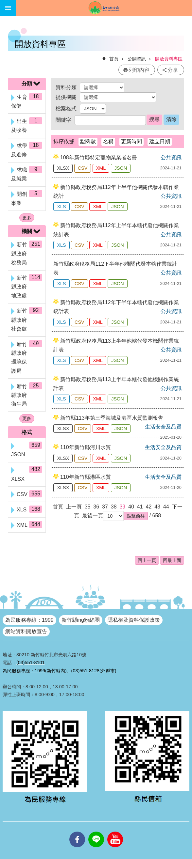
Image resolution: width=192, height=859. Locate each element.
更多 (26, 217)
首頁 (113, 58)
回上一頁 (147, 560)
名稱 (108, 141)
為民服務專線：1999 (29, 620)
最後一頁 (92, 515)
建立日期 (159, 141)
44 (166, 506)
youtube (115, 831)
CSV (83, 168)
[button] (136, 516)
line (96, 831)
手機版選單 (8, 8)
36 (96, 506)
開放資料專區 (169, 58)
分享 (172, 70)
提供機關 (66, 97)
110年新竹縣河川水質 (85, 447)
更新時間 (131, 141)
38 (114, 506)
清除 (171, 119)
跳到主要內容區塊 (3, 3)
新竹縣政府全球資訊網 (104, 8)
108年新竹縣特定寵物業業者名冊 (98, 157)
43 (157, 506)
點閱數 (88, 141)
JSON (120, 168)
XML (101, 168)
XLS (61, 206)
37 (105, 506)
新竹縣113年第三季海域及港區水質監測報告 (111, 418)
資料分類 (66, 87)
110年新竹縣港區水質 (85, 477)
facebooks (77, 831)
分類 (27, 83)
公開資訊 (137, 58)
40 (131, 506)
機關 (27, 231)
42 (148, 506)
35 (88, 506)
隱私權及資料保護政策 (134, 620)
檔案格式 (66, 108)
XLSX (63, 168)
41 (140, 506)
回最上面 (172, 560)
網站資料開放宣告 (26, 631)
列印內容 (139, 70)
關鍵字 (63, 120)
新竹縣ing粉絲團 (80, 620)
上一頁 (74, 506)
